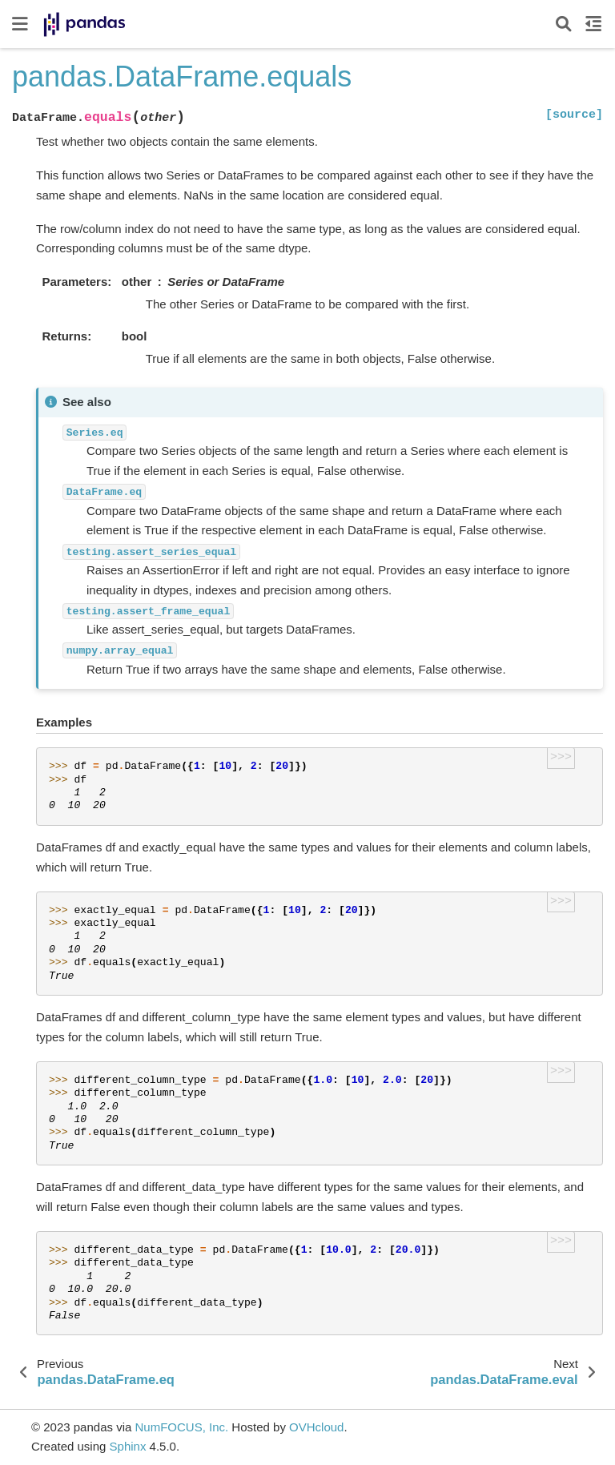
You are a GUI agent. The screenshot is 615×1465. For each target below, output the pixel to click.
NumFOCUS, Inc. (181, 1427)
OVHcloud (316, 1427)
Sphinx (128, 1446)
